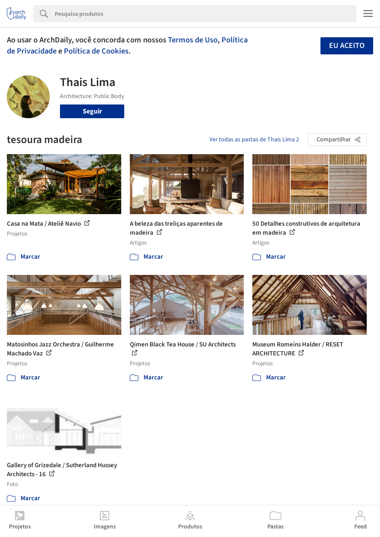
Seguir (92, 111)
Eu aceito (347, 45)
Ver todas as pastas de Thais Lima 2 (254, 140)
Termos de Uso (193, 39)
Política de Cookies (96, 51)
